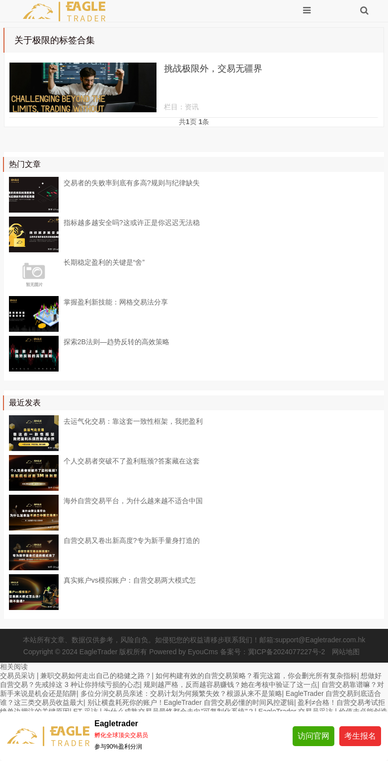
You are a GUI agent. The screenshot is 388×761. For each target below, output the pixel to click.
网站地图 (346, 652)
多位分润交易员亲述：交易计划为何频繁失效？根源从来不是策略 (181, 693)
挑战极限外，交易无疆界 (213, 69)
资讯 (192, 107)
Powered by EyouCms (182, 652)
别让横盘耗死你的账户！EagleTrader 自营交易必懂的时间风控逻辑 (190, 702)
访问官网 (313, 736)
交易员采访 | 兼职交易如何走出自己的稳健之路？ (76, 676)
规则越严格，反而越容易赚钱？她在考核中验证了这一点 (230, 684)
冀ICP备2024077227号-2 (286, 652)
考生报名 (360, 736)
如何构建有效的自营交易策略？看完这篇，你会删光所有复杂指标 (256, 676)
